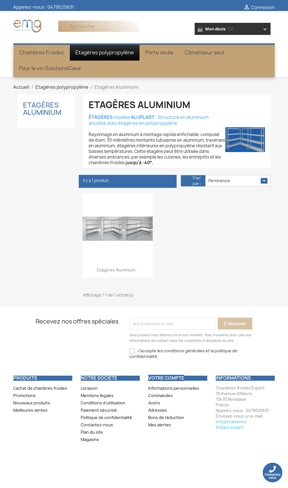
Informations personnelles (173, 388)
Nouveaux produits (31, 402)
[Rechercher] (99, 26)
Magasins (90, 439)
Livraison (89, 388)
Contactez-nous (97, 424)
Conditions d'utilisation (103, 402)
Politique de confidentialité (106, 417)
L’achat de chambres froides (40, 388)
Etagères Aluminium (42, 108)
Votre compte (166, 378)
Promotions (24, 395)
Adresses (157, 410)
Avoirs (154, 402)
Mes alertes (159, 424)
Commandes (160, 395)
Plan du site (92, 432)
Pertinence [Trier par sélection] (237, 180)
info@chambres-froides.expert (232, 424)
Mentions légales (97, 395)
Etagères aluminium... (117, 270)
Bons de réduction (166, 417)
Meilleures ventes (30, 410)
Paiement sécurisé (99, 410)
